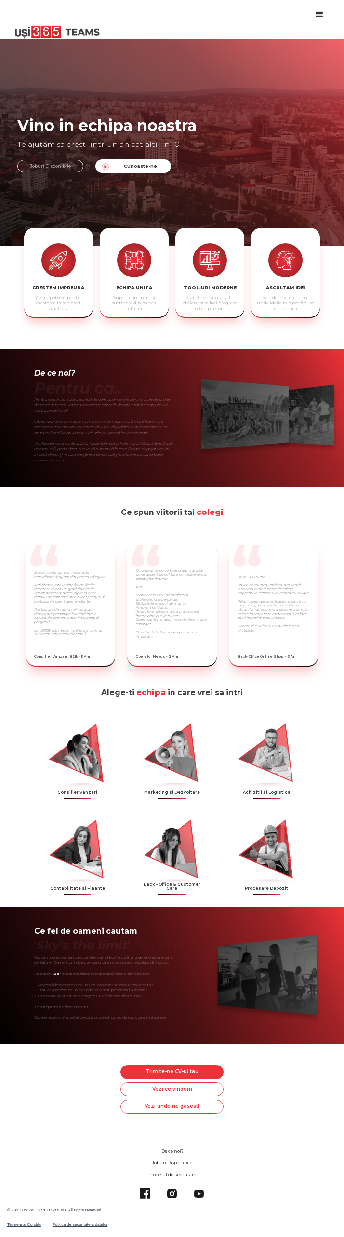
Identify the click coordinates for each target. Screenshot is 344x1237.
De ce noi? (172, 1151)
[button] (319, 14)
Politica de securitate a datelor (80, 1224)
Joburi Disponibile (50, 166)
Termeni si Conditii (24, 1224)
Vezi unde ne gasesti (172, 1106)
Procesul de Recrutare (172, 1174)
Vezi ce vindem (172, 1089)
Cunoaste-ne (140, 166)
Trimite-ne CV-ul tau (172, 1071)
